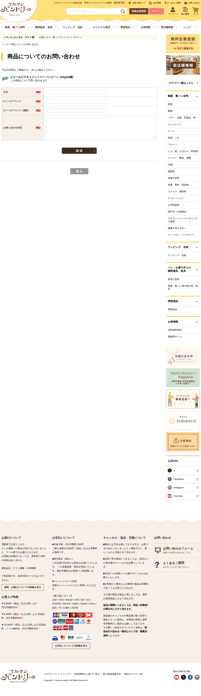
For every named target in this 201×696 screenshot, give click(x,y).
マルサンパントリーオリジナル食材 (183, 220)
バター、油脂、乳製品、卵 (182, 117)
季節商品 (172, 309)
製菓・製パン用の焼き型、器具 (183, 287)
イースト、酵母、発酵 (179, 158)
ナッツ (171, 131)
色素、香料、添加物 (178, 185)
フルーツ (172, 144)
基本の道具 (173, 279)
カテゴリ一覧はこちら (181, 83)
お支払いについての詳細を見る (71, 645)
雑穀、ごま (173, 138)
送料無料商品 (175, 330)
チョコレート (175, 124)
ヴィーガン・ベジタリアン (182, 235)
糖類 (170, 111)
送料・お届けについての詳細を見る (22, 587)
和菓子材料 (173, 178)
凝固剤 (171, 171)
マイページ (64, 37)
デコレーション (176, 198)
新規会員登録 (139, 11)
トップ (5, 44)
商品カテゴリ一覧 (133, 674)
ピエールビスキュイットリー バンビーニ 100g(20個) (41, 76)
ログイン (156, 11)
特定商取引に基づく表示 (87, 674)
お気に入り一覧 (47, 37)
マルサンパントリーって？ (58, 674)
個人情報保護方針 (112, 674)
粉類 (170, 104)
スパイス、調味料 (177, 191)
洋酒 (170, 164)
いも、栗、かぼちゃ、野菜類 (183, 151)
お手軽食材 (173, 205)
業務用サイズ (175, 336)
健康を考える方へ (177, 228)
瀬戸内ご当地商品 (177, 211)
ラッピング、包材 (177, 255)
